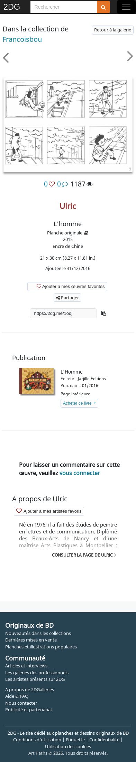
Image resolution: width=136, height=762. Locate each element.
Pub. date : (71, 385)
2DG (11, 6)
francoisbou (22, 39)
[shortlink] (63, 313)
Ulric (68, 205)
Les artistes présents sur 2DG (35, 679)
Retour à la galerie (112, 30)
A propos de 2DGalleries (29, 689)
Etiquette (75, 739)
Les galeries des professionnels (37, 672)
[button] (103, 313)
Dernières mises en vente (31, 640)
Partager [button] (67, 298)
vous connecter (80, 473)
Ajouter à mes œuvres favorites (67, 286)
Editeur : (69, 379)
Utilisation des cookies (68, 746)
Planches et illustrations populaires (41, 647)
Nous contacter (21, 703)
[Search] (63, 7)
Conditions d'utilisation (37, 739)
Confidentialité (104, 739)
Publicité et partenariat (28, 709)
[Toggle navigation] (126, 7)
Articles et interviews (26, 666)
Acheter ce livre (78, 403)
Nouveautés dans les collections (38, 633)
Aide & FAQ (16, 696)
